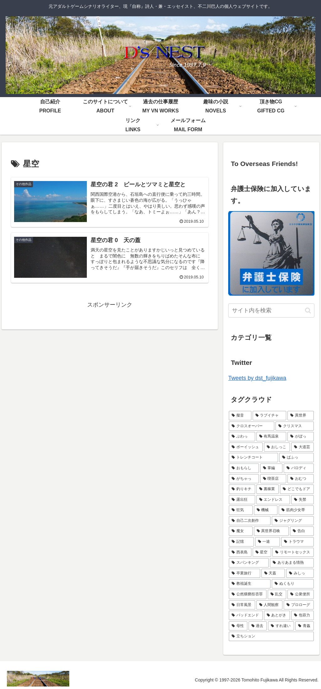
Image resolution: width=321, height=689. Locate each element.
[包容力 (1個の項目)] (302, 615)
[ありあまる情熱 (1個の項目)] (291, 562)
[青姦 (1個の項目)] (304, 626)
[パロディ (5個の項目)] (298, 468)
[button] (308, 310)
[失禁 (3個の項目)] (302, 500)
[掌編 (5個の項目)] (271, 468)
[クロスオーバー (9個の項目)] (251, 426)
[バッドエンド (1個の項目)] (245, 615)
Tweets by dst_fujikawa (257, 378)
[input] (271, 310)
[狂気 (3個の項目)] (240, 510)
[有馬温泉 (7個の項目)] (271, 436)
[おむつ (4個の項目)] (300, 479)
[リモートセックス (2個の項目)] (292, 552)
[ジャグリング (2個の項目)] (292, 521)
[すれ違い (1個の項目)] (281, 626)
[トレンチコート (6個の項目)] (253, 457)
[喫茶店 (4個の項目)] (273, 479)
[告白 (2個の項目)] (301, 531)
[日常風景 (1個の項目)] (242, 605)
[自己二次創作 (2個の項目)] (250, 521)
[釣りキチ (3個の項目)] (242, 489)
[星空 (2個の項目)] (262, 552)
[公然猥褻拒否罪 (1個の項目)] (247, 594)
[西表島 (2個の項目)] (240, 552)
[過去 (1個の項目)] (258, 626)
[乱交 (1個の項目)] (277, 594)
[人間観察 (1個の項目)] (269, 605)
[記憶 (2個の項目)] (241, 542)
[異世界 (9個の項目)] (300, 415)
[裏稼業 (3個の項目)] (267, 489)
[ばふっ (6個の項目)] (296, 457)
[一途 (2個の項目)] (267, 542)
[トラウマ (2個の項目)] (297, 542)
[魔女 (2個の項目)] (240, 531)
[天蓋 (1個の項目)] (273, 573)
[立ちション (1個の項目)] (271, 636)
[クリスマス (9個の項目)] (294, 426)
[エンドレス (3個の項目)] (273, 500)
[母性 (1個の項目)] (238, 626)
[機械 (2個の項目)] (265, 510)
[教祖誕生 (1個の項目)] (250, 583)
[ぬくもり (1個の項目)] (292, 583)
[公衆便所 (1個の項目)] (300, 594)
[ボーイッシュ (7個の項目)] (245, 447)
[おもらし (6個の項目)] (244, 468)
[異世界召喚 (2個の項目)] (271, 531)
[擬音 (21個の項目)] (240, 415)
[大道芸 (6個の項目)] (302, 447)
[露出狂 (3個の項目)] (242, 500)
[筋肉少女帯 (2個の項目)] (296, 510)
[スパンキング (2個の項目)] (249, 562)
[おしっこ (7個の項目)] (277, 447)
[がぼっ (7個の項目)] (300, 436)
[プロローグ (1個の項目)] (298, 605)
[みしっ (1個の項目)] (299, 573)
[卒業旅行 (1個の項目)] (244, 573)
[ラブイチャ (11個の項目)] (269, 415)
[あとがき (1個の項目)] (277, 615)
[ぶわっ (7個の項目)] (242, 436)
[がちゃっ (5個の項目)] (244, 479)
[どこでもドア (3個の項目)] (296, 489)
